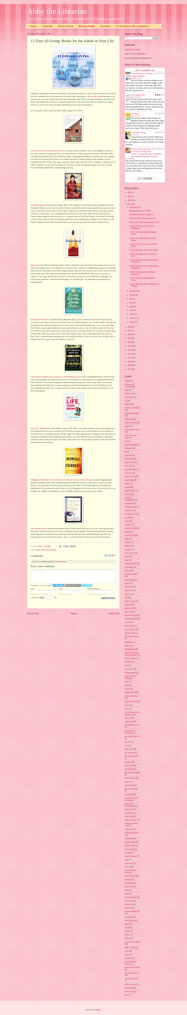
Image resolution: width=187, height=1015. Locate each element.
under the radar (130, 947)
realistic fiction (130, 845)
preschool (128, 795)
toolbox (127, 935)
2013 (129, 346)
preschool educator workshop (131, 799)
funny (127, 583)
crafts (127, 521)
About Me (47, 26)
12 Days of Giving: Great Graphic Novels (144, 222)
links (126, 665)
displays (128, 546)
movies (127, 705)
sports (127, 894)
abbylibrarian (141, 54)
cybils (127, 532)
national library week (132, 725)
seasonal (128, 880)
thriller (127, 931)
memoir (127, 689)
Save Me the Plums (38, 529)
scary (126, 860)
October (133, 295)
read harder (129, 813)
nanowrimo (129, 721)
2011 (129, 354)
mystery (127, 718)
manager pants (130, 673)
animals (127, 404)
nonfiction (128, 749)
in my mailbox (130, 629)
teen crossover (130, 921)
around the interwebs (132, 408)
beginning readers (131, 445)
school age (128, 863)
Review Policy (65, 26)
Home (33, 26)
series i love (129, 887)
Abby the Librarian (57, 11)
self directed (129, 883)
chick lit (128, 494)
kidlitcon (128, 646)
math (126, 682)
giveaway (128, 594)
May (131, 307)
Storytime (105, 26)
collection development (129, 499)
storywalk (128, 908)
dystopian (128, 549)
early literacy (129, 553)
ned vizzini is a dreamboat (130, 732)
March (132, 314)
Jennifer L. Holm (137, 78)
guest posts (129, 608)
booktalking (129, 480)
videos (127, 955)
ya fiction (128, 988)
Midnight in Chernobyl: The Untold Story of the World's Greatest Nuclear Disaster (62, 480)
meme (127, 685)
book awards (129, 462)
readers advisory (130, 820)
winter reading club (132, 979)
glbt (126, 598)
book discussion (130, 469)
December (133, 207)
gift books (128, 587)
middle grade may (131, 696)
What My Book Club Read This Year (142, 218)
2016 (129, 334)
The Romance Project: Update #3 (141, 214)
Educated (34, 265)
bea (126, 441)
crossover (128, 525)
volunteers (128, 958)
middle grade (129, 692)
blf (126, 452)
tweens (127, 938)
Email (61, 589)
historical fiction (130, 619)
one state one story (131, 756)
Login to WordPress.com (73, 585)
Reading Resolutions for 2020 (140, 211)
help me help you (131, 615)
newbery (128, 742)
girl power (128, 590)
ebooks (127, 556)
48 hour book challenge (129, 385)
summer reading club (132, 911)
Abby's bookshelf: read (145, 70)
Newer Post (33, 613)
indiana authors (130, 633)
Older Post (114, 613)
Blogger (98, 1010)
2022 (129, 193)
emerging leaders (131, 563)
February (133, 318)
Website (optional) (93, 589)
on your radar (129, 753)
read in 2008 (129, 816)
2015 (129, 338)
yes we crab (129, 992)
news (126, 746)
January (133, 322)
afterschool (129, 397)
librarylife (128, 662)
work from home (131, 984)
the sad (127, 928)
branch (127, 483)
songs (127, 890)
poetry (127, 782)
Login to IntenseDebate (58, 585)
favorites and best (131, 574)
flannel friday (129, 580)
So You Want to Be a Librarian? (132, 26)
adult (38, 550)
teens (126, 924)
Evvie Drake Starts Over (40, 319)
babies (127, 426)
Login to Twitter (87, 585)
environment (129, 567)
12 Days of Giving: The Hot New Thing (143, 250)
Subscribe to (43, 598)
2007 (129, 369)
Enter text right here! (73, 576)
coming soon (129, 503)
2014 (129, 342)
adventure (128, 394)
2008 (129, 365)
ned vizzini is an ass (132, 736)
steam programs (130, 897)
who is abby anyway (132, 973)
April (132, 310)
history (127, 622)
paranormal (129, 769)
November (134, 291)
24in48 (127, 381)
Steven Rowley (137, 116)
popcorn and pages (131, 789)
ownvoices (128, 765)
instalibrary (129, 642)
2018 (129, 327)
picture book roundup (132, 773)
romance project (130, 856)
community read (130, 507)
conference (129, 510)
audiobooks (129, 419)
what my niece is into (132, 967)
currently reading (131, 528)
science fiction (130, 876)
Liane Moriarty (137, 97)
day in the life (130, 535)
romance (128, 853)
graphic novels (130, 601)
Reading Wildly (87, 26)
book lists (128, 473)
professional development (129, 805)
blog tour (128, 455)
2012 (129, 350)
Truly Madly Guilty (138, 95)
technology (129, 917)
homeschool (129, 626)
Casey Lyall (136, 134)
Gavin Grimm (130, 158)
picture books (129, 778)
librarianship (129, 649)
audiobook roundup (132, 413)
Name (33, 589)
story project (129, 901)
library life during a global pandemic (132, 654)
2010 (129, 358)
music (127, 709)
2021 (129, 197)
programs (128, 809)
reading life (129, 829)
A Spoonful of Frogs (138, 133)
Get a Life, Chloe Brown (40, 428)
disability (128, 542)
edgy (126, 560)
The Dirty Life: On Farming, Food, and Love (48, 151)
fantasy (127, 571)
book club (128, 466)
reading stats (129, 838)
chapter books (130, 491)
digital (127, 539)
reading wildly (130, 842)
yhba (126, 995)
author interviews (131, 423)
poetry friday (129, 785)
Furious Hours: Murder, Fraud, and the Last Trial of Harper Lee (55, 377)
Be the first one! (61, 562)
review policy (129, 849)
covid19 (127, 518)
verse (126, 951)
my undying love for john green (132, 713)
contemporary (130, 514)
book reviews (129, 476)
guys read (128, 612)
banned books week (132, 430)
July (131, 299)
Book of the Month (95, 96)
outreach (128, 762)
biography (128, 448)
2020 (129, 200)
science (127, 867)
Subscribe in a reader (132, 49)
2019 (129, 204)
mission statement (131, 702)
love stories (129, 669)
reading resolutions (131, 833)
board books (129, 459)
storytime (128, 904)
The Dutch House (37, 205)
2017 (129, 331)
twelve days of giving (48, 550)
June (131, 303)
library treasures (130, 658)
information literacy (132, 636)
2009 (129, 362)
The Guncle (135, 114)
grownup (128, 605)
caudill (127, 487)
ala (126, 401)
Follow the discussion (113, 555)
